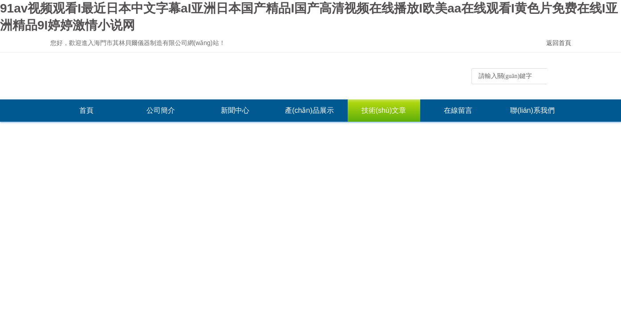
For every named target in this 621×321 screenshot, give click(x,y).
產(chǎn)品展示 (309, 110)
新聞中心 (235, 110)
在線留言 (458, 110)
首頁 (86, 110)
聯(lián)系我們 (532, 110)
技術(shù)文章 (383, 110)
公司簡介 (160, 110)
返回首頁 (558, 42)
